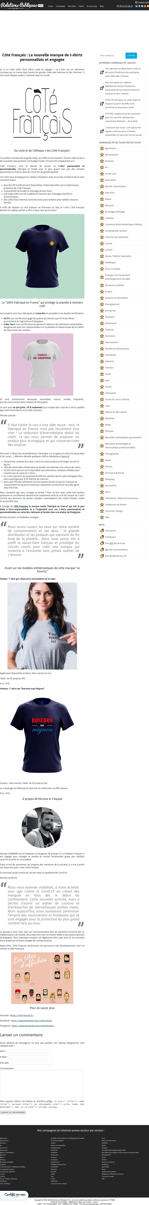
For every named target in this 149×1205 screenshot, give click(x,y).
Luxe (107, 405)
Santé (108, 460)
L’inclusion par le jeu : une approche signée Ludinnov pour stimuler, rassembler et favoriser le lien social (123, 131)
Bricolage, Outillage (115, 211)
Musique (109, 431)
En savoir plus (92, 6)
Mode (108, 424)
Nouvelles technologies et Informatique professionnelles (120, 445)
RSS (148, 6)
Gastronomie (111, 342)
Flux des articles (115, 543)
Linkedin (136, 6)
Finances (109, 329)
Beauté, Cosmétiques (115, 186)
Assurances (110, 180)
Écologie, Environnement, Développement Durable (117, 277)
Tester (50, 6)
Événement (110, 323)
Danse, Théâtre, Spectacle (118, 256)
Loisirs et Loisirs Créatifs (59, 1183)
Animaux (109, 161)
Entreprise (110, 310)
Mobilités (109, 418)
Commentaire (7, 1068)
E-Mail (4, 1057)
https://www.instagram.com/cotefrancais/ (33, 1025)
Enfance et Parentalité (116, 298)
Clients (81, 6)
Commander (60, 6)
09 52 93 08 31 (126, 6)
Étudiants (110, 317)
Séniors (108, 466)
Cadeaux (109, 218)
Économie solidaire (114, 285)
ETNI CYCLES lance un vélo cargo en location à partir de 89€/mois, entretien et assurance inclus (122, 104)
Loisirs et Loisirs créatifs (117, 399)
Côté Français (21, 506)
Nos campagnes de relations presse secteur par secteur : (71, 1130)
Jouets (108, 386)
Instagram (145, 6)
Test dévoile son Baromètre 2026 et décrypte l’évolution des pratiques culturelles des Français (123, 72)
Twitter (142, 6)
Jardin (108, 374)
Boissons (109, 205)
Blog (101, 6)
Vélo (107, 517)
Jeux (107, 380)
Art (106, 167)
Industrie (109, 361)
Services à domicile (114, 473)
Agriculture (110, 148)
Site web (4, 1062)
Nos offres (72, 6)
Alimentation (111, 154)
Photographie (112, 454)
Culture (108, 249)
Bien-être (109, 192)
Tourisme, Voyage (114, 511)
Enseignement (112, 304)
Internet (109, 367)
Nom (3, 1051)
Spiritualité (110, 485)
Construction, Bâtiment (116, 237)
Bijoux (108, 199)
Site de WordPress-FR (115, 556)
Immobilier (110, 355)
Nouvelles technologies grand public (123, 437)
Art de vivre (110, 173)
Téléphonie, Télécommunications (121, 498)
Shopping (109, 479)
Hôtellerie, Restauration (117, 348)
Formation (110, 336)
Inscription (110, 530)
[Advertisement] (74, 29)
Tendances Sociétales (109, 1172)
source (65, 456)
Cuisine (108, 243)
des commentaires (116, 549)
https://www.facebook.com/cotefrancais (31, 1020)
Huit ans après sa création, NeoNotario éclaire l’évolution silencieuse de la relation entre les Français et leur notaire (122, 88)
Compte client (143, 2)
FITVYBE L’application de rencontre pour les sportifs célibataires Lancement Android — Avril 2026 (122, 117)
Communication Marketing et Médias (123, 224)
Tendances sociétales (116, 504)
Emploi (108, 291)
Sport (108, 492)
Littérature (110, 393)
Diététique (110, 262)
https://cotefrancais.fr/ (21, 1015)
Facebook (139, 6)
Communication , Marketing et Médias (12, 1167)
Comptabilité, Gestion (116, 230)
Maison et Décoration (116, 412)
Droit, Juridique (112, 268)
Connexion (110, 537)
